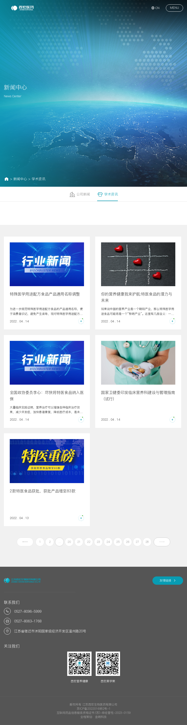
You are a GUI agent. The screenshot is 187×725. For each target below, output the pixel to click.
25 (118, 542)
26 (127, 542)
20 (69, 542)
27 (137, 542)
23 (98, 542)
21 (79, 542)
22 (88, 542)
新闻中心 (20, 179)
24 (108, 542)
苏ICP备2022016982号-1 (94, 709)
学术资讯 (38, 179)
